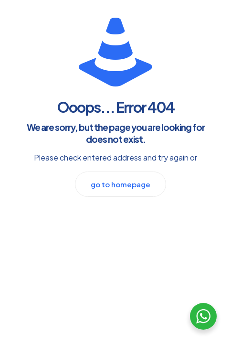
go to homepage (120, 184)
